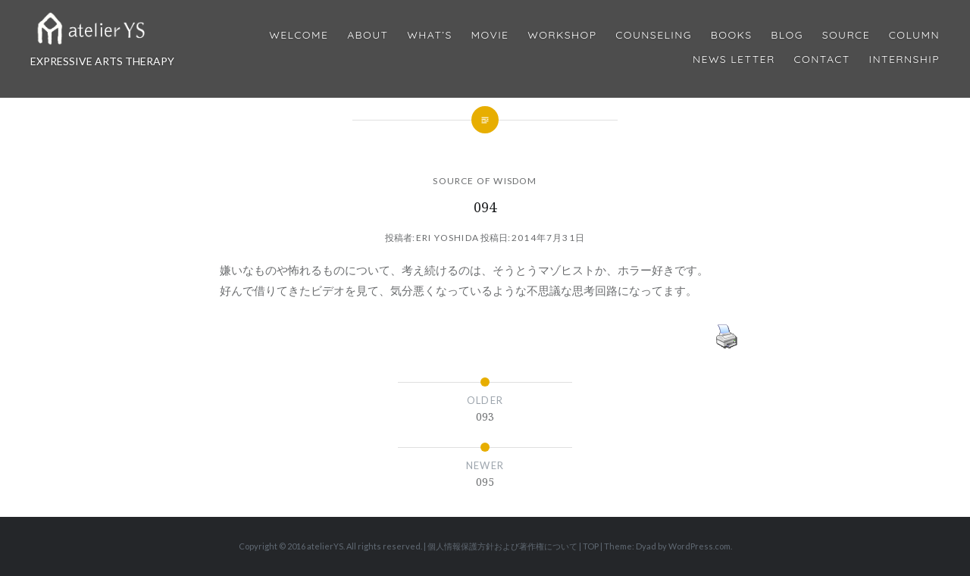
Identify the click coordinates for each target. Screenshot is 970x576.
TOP (591, 546)
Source (846, 35)
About (367, 35)
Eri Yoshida (447, 237)
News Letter (734, 59)
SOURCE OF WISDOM (485, 180)
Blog (787, 35)
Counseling (653, 35)
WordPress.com (699, 546)
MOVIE (490, 35)
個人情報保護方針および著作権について (502, 546)
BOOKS (732, 35)
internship (904, 59)
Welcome (298, 35)
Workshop (561, 35)
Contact (822, 59)
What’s (429, 35)
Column (914, 35)
